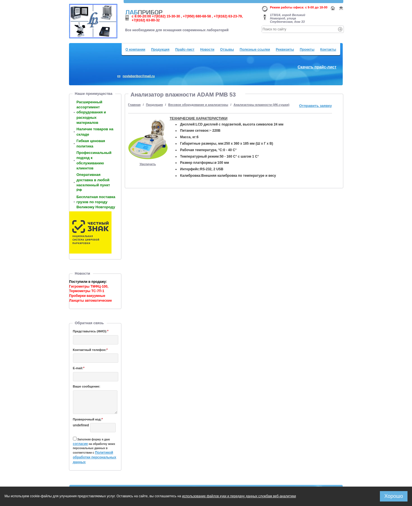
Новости (207, 50)
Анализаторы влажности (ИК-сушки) (261, 104)
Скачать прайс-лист (317, 67)
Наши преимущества (93, 93)
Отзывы (227, 50)
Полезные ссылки (255, 50)
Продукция (160, 50)
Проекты (307, 50)
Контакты (328, 50)
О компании (136, 50)
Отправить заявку (315, 106)
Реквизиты (285, 50)
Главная (134, 104)
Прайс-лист (184, 50)
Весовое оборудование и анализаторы (198, 104)
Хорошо (393, 496)
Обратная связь (89, 323)
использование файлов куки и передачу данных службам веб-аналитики (239, 496)
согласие (80, 444)
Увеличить (147, 164)
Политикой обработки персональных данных (94, 457)
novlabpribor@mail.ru (139, 76)
